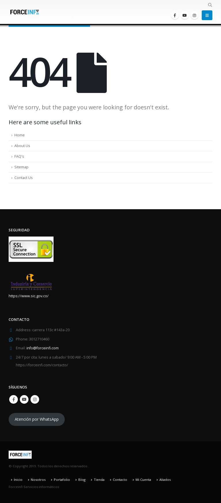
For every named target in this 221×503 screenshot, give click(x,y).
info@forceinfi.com (42, 348)
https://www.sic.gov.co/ (29, 296)
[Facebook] (175, 15)
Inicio (18, 479)
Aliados (165, 479)
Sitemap (21, 167)
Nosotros (38, 479)
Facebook (13, 399)
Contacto (120, 479)
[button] (209, 5)
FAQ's (19, 156)
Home (19, 135)
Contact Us (23, 177)
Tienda (99, 479)
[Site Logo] (24, 12)
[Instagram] (194, 15)
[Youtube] (185, 15)
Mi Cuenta (143, 479)
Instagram (35, 399)
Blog (81, 479)
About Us (22, 145)
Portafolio (62, 479)
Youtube (24, 399)
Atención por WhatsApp (37, 419)
